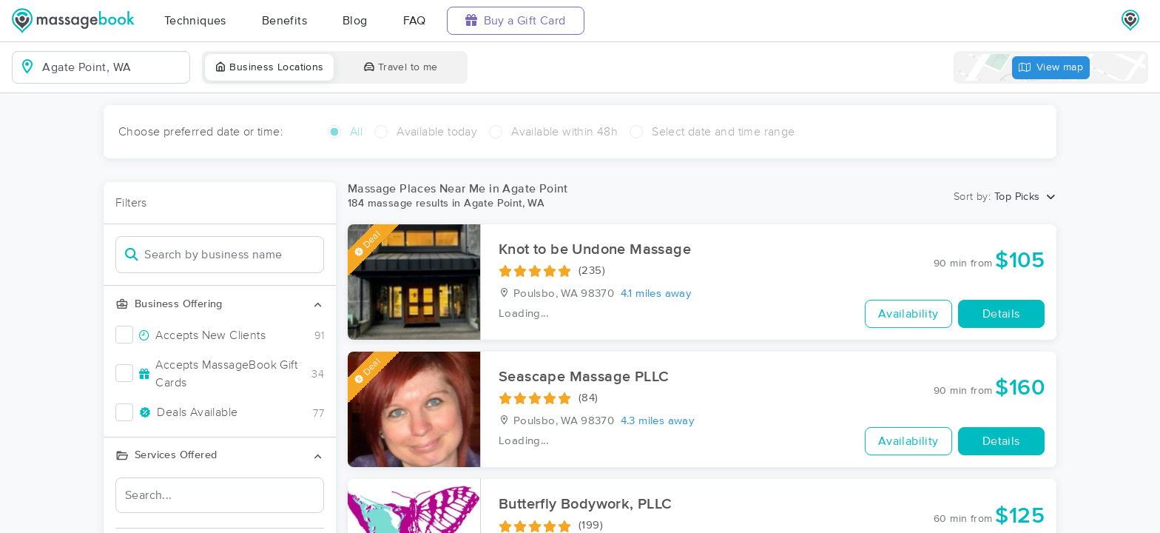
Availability (908, 314)
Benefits (284, 21)
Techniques (195, 21)
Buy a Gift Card (515, 20)
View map (1051, 67)
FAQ (414, 21)
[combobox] (112, 67)
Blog (355, 21)
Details (1001, 314)
